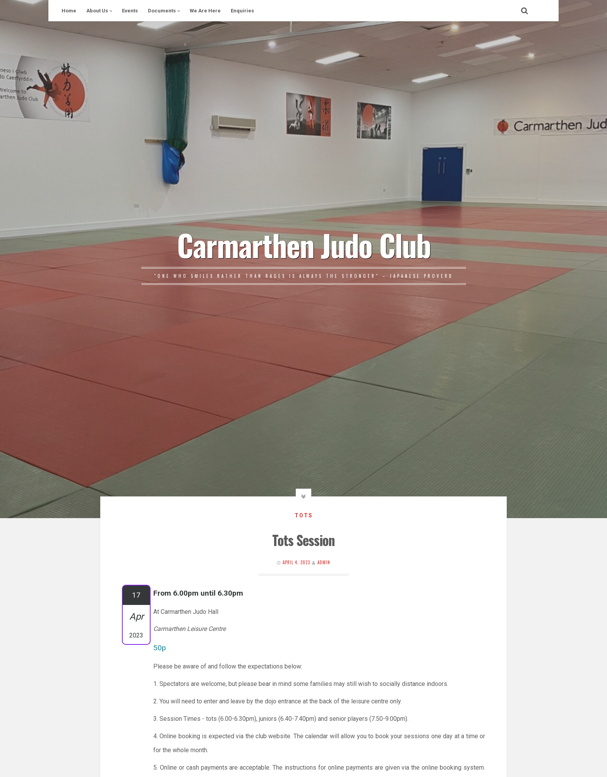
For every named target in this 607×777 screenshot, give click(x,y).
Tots (304, 515)
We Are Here (205, 11)
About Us (97, 11)
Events (130, 11)
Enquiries (242, 11)
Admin (323, 562)
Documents (162, 11)
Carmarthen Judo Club (303, 244)
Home (69, 11)
